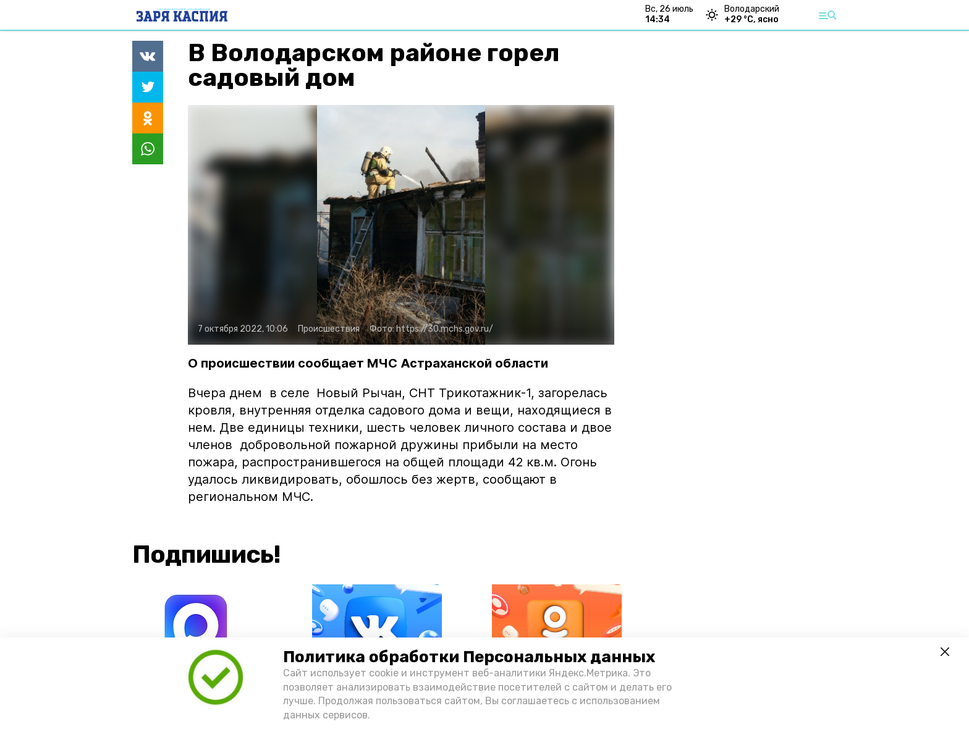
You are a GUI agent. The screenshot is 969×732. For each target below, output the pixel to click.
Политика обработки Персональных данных (469, 657)
